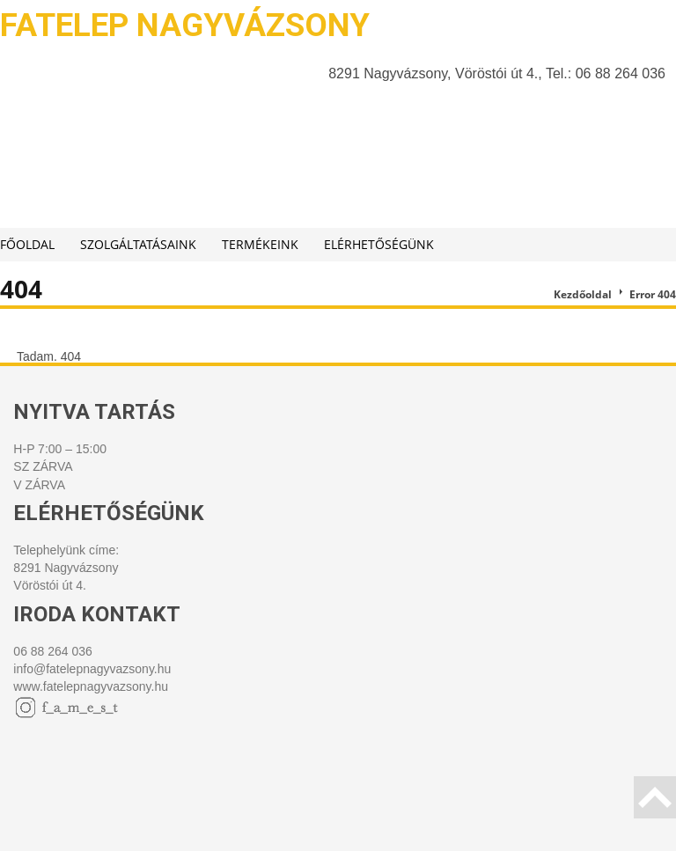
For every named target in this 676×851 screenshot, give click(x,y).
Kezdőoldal (583, 294)
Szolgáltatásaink (138, 244)
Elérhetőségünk (379, 244)
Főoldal (27, 244)
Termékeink (260, 244)
